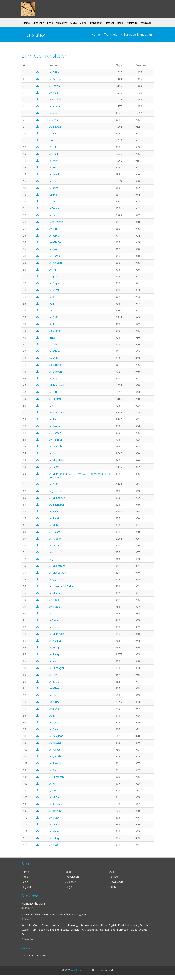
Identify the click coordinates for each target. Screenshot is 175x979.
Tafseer (109, 22)
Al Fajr (53, 674)
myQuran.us (78, 970)
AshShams (55, 688)
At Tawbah (55, 126)
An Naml (54, 249)
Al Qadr (53, 729)
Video (83, 22)
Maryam (54, 194)
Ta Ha (53, 201)
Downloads (116, 882)
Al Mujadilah (56, 460)
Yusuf (52, 147)
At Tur (53, 419)
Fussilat (53, 344)
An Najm (54, 426)
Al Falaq (54, 838)
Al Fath (53, 392)
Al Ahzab (54, 290)
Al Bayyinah (56, 736)
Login (68, 887)
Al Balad (54, 681)
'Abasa (53, 613)
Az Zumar (55, 331)
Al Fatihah (55, 72)
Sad (51, 324)
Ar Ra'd (53, 154)
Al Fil (52, 783)
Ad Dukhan (55, 365)
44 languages (80, 914)
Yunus (53, 133)
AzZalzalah (55, 743)
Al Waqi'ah (55, 446)
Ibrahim (53, 160)
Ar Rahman (56, 439)
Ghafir (53, 337)
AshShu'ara (56, 242)
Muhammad (56, 385)
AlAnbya (54, 208)
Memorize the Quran (33, 903)
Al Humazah (56, 777)
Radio (120, 22)
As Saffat (54, 317)
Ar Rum (53, 269)
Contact (114, 887)
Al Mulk (53, 525)
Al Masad (54, 824)
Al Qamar (55, 433)
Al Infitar (54, 627)
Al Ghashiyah (57, 668)
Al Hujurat (55, 399)
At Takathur (56, 763)
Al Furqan (55, 235)
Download (145, 22)
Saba (52, 297)
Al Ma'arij (54, 545)
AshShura (55, 351)
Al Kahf (53, 188)
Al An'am (54, 106)
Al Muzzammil (57, 566)
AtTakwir (54, 620)
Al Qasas (54, 256)
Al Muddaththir (58, 572)
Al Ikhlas (54, 831)
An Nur (53, 228)
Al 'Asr (53, 770)
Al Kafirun (55, 811)
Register (26, 887)
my (51, 6)
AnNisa (53, 92)
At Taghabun (57, 504)
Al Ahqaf (54, 378)
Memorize (61, 22)
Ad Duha (54, 702)
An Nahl (54, 174)
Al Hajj (53, 215)
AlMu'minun (56, 222)
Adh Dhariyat (57, 412)
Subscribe (38, 22)
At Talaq (54, 511)
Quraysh (54, 790)
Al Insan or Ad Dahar (61, 586)
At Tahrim (55, 518)
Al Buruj (54, 647)
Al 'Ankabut (56, 262)
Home (26, 22)
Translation (95, 22)
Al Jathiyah (55, 371)
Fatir (52, 303)
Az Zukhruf (55, 358)
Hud (51, 140)
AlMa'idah (55, 99)
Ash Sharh (55, 708)
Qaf (51, 405)
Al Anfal (53, 120)
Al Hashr (54, 467)
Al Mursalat (56, 593)
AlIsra (52, 181)
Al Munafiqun (57, 498)
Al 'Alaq (53, 722)
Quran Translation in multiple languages (56, 925)
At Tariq (54, 654)
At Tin (52, 715)
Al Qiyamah (56, 579)
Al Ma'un (54, 797)
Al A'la (53, 661)
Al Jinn (53, 559)
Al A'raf (53, 113)
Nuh (51, 552)
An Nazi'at (55, 606)
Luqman (54, 276)
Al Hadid (54, 453)
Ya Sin (53, 310)
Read (50, 22)
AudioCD (132, 22)
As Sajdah (55, 283)
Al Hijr (52, 167)
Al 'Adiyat (54, 749)
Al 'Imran (54, 86)
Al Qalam (54, 532)
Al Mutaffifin (56, 634)
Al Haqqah (55, 538)
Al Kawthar (55, 804)
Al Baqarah (55, 79)
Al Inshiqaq (55, 640)
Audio (73, 22)
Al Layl (53, 695)
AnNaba (54, 600)
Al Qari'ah (55, 756)
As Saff (53, 484)
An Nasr (54, 817)
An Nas (53, 845)
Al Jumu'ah (55, 491)
